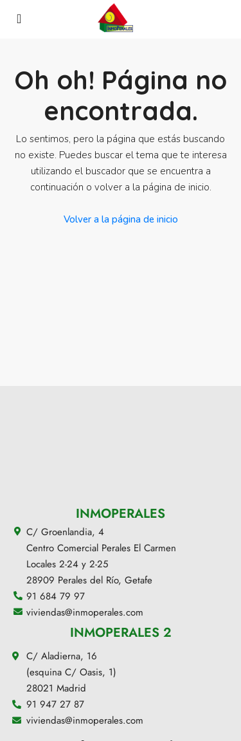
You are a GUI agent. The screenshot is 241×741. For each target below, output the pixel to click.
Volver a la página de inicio (121, 219)
